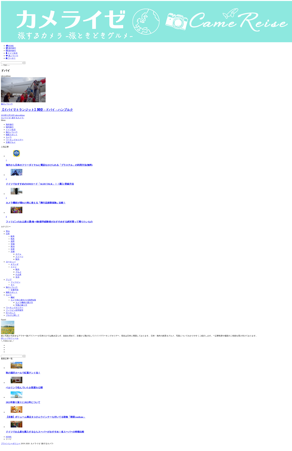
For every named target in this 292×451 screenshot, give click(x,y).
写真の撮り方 (21, 305)
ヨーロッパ (11, 262)
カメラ (9, 295)
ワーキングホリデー (14, 308)
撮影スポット (11, 292)
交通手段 (14, 290)
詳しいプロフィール (9, 338)
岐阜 (13, 236)
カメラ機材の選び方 (24, 302)
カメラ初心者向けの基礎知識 (23, 300)
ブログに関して (12, 315)
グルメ (18, 272)
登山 (8, 231)
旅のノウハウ (11, 287)
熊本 (13, 239)
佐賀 (13, 249)
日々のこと (11, 313)
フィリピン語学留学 (14, 310)
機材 (13, 297)
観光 (17, 259)
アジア (9, 280)
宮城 (13, 244)
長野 (13, 241)
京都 (13, 252)
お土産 (18, 274)
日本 (8, 234)
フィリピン (15, 282)
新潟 (13, 246)
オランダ (14, 264)
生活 (17, 277)
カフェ (18, 254)
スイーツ (19, 257)
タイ (13, 285)
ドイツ (13, 267)
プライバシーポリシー (10, 444)
